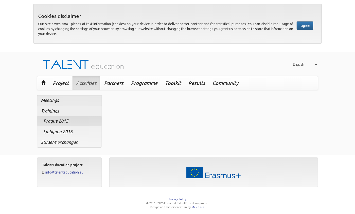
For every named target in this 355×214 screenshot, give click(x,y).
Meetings (50, 100)
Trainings (50, 110)
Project (61, 83)
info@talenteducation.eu (64, 172)
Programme (144, 83)
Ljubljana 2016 (57, 131)
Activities (86, 83)
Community (225, 83)
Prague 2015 (55, 120)
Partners (114, 83)
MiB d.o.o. (198, 207)
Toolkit (173, 83)
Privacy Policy (177, 199)
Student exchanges (59, 142)
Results (196, 83)
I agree (305, 26)
